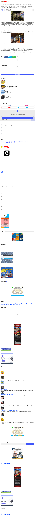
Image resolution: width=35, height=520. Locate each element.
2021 (17, 199)
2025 (17, 193)
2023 (17, 196)
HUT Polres (19, 304)
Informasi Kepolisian (5, 463)
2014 (17, 209)
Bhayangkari (2, 141)
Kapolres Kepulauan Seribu (9, 96)
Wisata (9, 142)
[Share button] (17, 57)
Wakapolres (7, 304)
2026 (17, 192)
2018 (17, 203)
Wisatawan (12, 142)
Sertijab (17, 304)
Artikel (2, 172)
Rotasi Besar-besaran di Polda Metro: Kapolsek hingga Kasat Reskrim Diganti (10, 410)
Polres (27, 141)
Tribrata (2, 374)
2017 (17, 205)
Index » (1, 177)
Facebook (6, 56)
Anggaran (6, 91)
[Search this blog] (13, 444)
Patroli (14, 303)
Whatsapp (14, 56)
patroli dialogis (4, 304)
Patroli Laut (14, 304)
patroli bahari (29, 303)
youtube (9, 107)
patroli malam (19, 303)
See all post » (2, 171)
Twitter (10, 56)
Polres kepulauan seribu (4, 142)
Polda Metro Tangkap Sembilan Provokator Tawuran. (7, 394)
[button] (34, 1)
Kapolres (6, 141)
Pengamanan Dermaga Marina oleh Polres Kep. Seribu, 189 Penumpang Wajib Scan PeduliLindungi (13, 416)
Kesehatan (3, 178)
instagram (26, 105)
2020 (17, 200)
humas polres (11, 304)
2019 (17, 202)
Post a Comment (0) (17, 74)
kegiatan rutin (16, 142)
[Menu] (1, 1)
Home (1, 4)
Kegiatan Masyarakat (11, 141)
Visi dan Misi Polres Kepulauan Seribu (11, 86)
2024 (17, 195)
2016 (17, 206)
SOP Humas (2, 421)
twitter (27, 107)
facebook (9, 105)
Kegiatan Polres (17, 141)
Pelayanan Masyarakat (23, 141)
